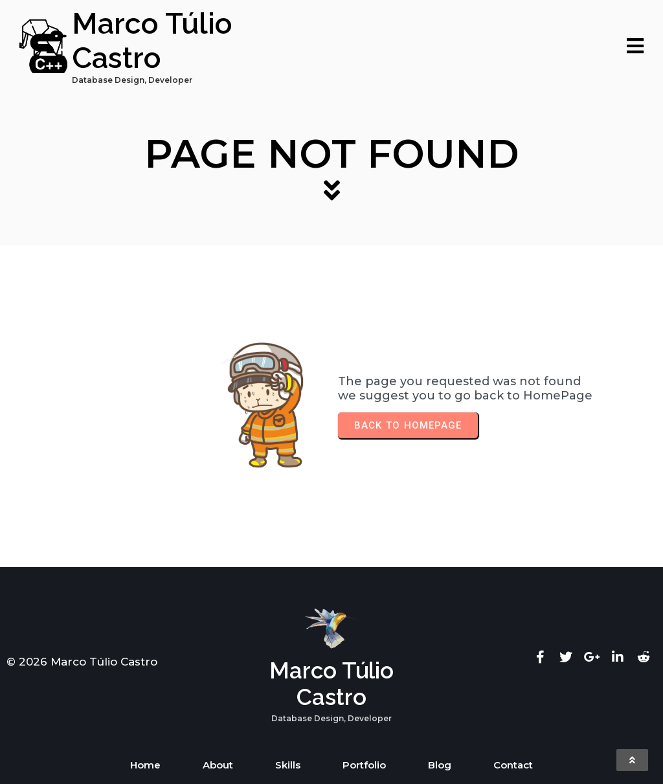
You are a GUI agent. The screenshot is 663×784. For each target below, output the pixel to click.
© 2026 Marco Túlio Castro (81, 661)
